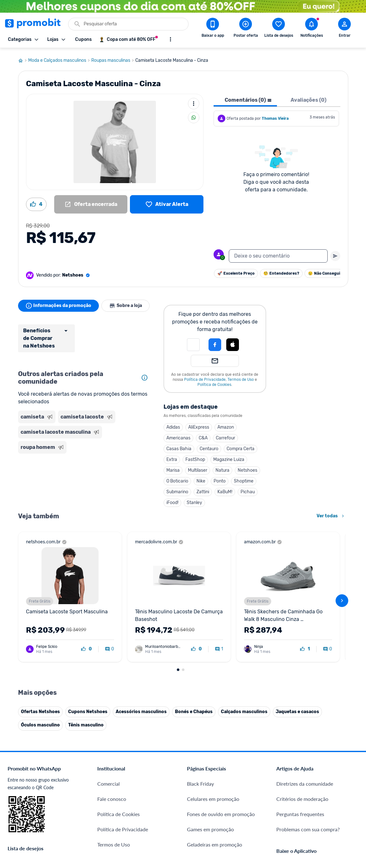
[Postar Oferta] (245, 29)
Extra (171, 457)
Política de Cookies (214, 382)
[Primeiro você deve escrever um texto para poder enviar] (335, 253)
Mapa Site (108, 727)
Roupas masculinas (113, 58)
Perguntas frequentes (300, 681)
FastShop (195, 457)
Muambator (110, 825)
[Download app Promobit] (212, 29)
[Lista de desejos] (166, 202)
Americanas (178, 435)
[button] (193, 342)
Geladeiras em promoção (214, 711)
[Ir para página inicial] (23, 58)
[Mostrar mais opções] (170, 39)
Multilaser (197, 467)
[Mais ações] (193, 101)
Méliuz (104, 795)
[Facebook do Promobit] (285, 782)
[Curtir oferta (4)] (36, 201)
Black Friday (200, 651)
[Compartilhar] (193, 115)
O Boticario (177, 478)
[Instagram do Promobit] (321, 782)
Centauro (209, 446)
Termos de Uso (241, 377)
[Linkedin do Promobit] (338, 782)
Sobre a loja (126, 303)
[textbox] (278, 253)
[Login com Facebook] (215, 342)
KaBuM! (224, 489)
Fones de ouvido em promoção (221, 681)
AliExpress (198, 424)
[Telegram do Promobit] (356, 782)
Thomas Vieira (275, 116)
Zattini (202, 489)
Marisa (173, 467)
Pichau (248, 489)
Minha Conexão (114, 810)
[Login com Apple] (232, 342)
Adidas (173, 424)
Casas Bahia (178, 446)
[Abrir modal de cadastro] (344, 29)
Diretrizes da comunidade (304, 651)
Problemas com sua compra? (308, 696)
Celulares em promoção (213, 666)
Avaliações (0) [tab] (308, 97)
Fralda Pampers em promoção (220, 727)
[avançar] (342, 533)
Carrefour (225, 435)
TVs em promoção (207, 742)
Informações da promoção (59, 303)
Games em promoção (210, 696)
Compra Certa (240, 446)
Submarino (177, 489)
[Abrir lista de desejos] (278, 29)
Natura (222, 467)
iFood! (172, 500)
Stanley (194, 500)
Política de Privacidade (205, 377)
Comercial (108, 651)
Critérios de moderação (302, 666)
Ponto (220, 478)
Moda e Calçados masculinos (59, 58)
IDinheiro (107, 765)
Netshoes (247, 467)
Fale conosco (111, 666)
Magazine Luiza (228, 457)
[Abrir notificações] (311, 29)
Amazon (225, 424)
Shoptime (244, 478)
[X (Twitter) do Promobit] (303, 782)
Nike (200, 478)
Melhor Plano (112, 780)
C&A (203, 435)
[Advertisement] (84, 479)
